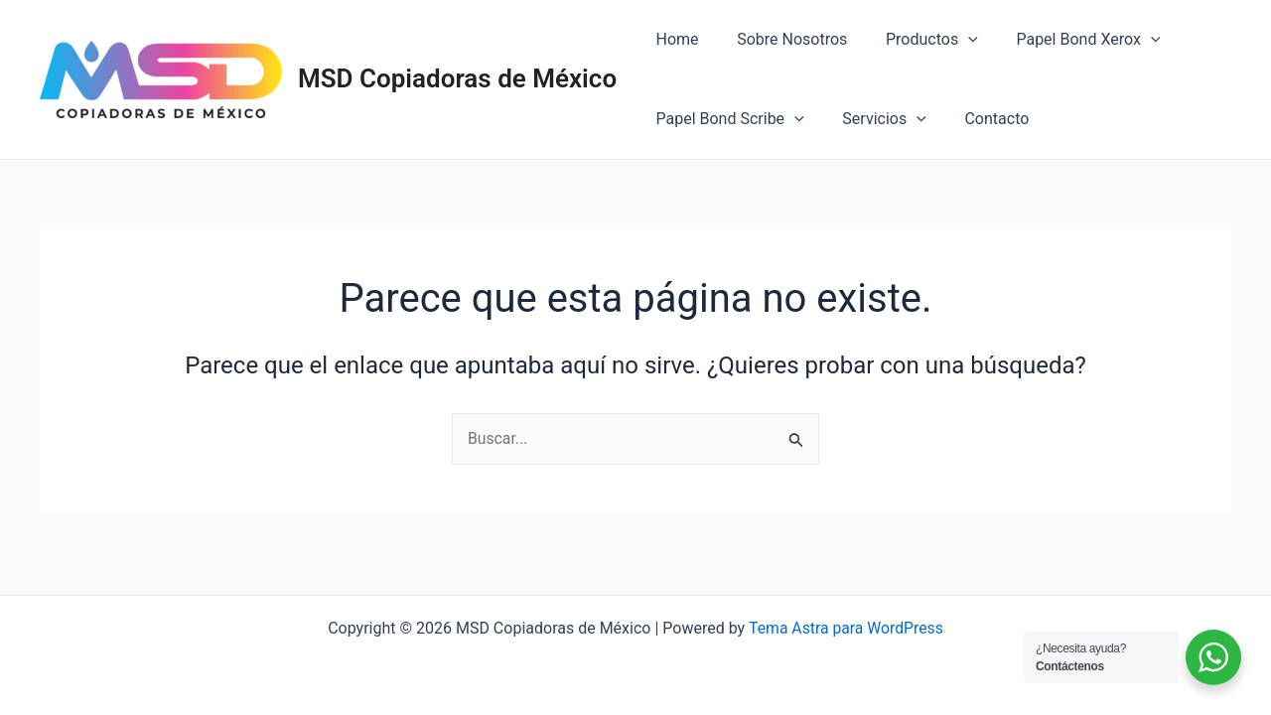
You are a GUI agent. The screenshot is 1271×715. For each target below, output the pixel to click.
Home (673, 39)
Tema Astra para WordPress (845, 628)
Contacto (980, 118)
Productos (915, 39)
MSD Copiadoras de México (457, 78)
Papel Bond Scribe (726, 119)
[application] (952, 39)
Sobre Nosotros (782, 39)
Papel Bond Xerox (1065, 39)
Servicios (874, 119)
